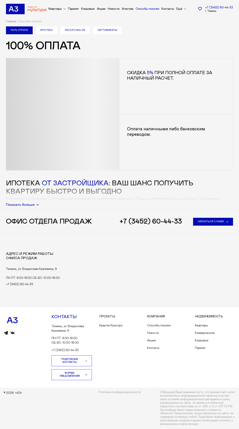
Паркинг (73, 8)
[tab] (19, 30)
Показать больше (22, 205)
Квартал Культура (110, 325)
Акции (101, 8)
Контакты (168, 8)
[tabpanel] (119, 105)
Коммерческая (205, 332)
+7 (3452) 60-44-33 (219, 7)
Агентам (127, 8)
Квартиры (201, 325)
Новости (114, 8)
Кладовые (88, 8)
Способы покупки (147, 8)
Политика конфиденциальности (119, 392)
